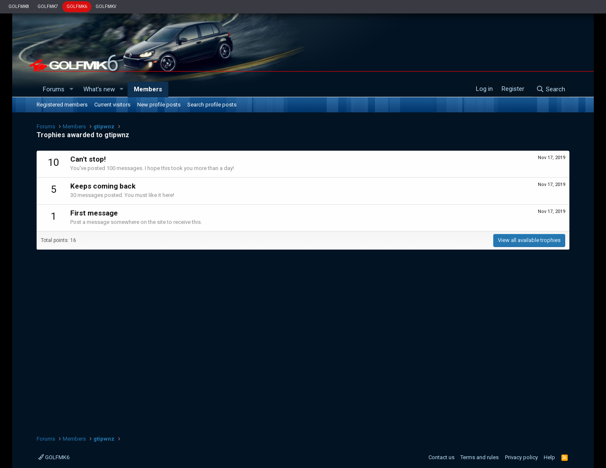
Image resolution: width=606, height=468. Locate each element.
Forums (53, 89)
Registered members (62, 104)
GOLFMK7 (47, 6)
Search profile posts (212, 104)
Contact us (441, 457)
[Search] (550, 89)
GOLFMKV (106, 6)
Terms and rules (479, 457)
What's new (99, 89)
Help (549, 457)
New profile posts (159, 104)
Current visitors (112, 104)
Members (148, 89)
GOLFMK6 (76, 6)
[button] (71, 89)
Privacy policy (521, 457)
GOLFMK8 (18, 6)
